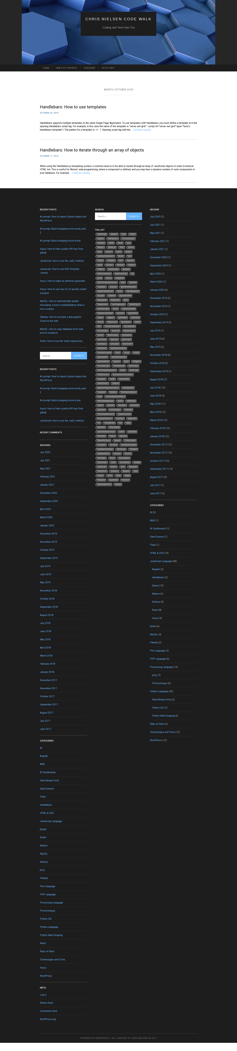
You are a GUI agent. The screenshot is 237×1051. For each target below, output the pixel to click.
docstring (134, 378)
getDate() (123, 326)
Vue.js (43, 975)
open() (113, 475)
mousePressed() (119, 365)
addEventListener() (106, 264)
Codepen (101, 453)
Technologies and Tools (52, 967)
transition (102, 356)
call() (113, 470)
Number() (102, 352)
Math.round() (121, 282)
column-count (124, 422)
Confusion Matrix (128, 400)
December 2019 (48, 541)
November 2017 (48, 696)
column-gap (115, 418)
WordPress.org (48, 1027)
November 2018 (48, 598)
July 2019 (45, 574)
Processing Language (51, 910)
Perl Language (47, 894)
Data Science (47, 796)
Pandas (44, 886)
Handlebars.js (132, 299)
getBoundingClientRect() (108, 396)
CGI (128, 251)
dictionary (133, 374)
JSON (119, 260)
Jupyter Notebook (105, 299)
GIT (120, 269)
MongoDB (102, 308)
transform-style (104, 361)
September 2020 (49, 509)
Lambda (120, 427)
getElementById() (128, 295)
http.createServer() (106, 422)
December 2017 (48, 688)
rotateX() (101, 400)
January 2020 (47, 533)
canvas (109, 273)
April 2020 (45, 517)
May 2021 (45, 476)
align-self (132, 427)
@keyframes (129, 339)
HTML (132, 242)
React (43, 951)
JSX (99, 334)
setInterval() (128, 396)
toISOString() (103, 317)
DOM (112, 387)
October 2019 (47, 558)
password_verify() (105, 457)
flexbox (112, 304)
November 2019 (48, 549)
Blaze (137, 330)
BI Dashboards (48, 780)
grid (126, 308)
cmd (117, 361)
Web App (131, 409)
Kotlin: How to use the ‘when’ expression (61, 349)
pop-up (113, 295)
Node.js (44, 869)
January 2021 (47, 493)
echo (116, 317)
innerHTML (124, 387)
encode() (101, 444)
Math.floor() (103, 391)
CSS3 (121, 440)
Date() (128, 260)
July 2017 (45, 728)
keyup (118, 492)
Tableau (133, 457)
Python (114, 242)
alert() (100, 413)
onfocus (114, 479)
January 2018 (47, 680)
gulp (99, 286)
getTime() (126, 348)
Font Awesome (118, 312)
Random (122, 413)
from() (100, 343)
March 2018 (46, 663)
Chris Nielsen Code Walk (119, 18)
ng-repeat (127, 343)
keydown (133, 475)
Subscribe (89, 68)
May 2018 (45, 647)
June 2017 (45, 737)
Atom (121, 264)
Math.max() (112, 343)
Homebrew (109, 431)
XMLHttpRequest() (105, 409)
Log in (43, 1002)
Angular (44, 764)
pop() (127, 484)
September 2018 (49, 615)
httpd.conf (112, 330)
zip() (99, 405)
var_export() (129, 334)
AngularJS (115, 308)
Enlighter (120, 286)
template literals (105, 427)
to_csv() (113, 453)
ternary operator (112, 334)
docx (112, 466)
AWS (42, 772)
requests (101, 295)
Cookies (111, 269)
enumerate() (119, 374)
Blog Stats (108, 68)
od (120, 431)
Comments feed (48, 1019)
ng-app (101, 304)
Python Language (49, 935)
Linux (108, 286)
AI (41, 756)
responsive (102, 312)
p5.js (42, 878)
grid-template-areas (106, 440)
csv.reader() (124, 466)
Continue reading (142, 129)
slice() (136, 361)
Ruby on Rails (47, 959)
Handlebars (46, 813)
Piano (112, 444)
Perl (123, 290)
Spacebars (126, 330)
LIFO (110, 484)
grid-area (121, 457)
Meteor (44, 853)
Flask (43, 804)
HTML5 (101, 277)
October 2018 (47, 606)
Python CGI (46, 927)
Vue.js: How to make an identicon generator (62, 289)
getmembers (103, 369)
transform (127, 352)
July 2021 (45, 468)
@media (101, 435)
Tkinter (111, 413)
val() (118, 484)
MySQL (44, 861)
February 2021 (47, 484)
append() (113, 488)
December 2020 (48, 501)
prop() (100, 484)
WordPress (46, 983)
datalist (126, 479)
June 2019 (45, 582)
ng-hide (123, 444)
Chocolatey (114, 435)
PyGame (101, 488)
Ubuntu (133, 290)
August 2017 (46, 720)
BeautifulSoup (104, 448)
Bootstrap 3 (134, 312)
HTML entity (130, 448)
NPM (111, 251)
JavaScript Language (51, 829)
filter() (100, 330)
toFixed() (114, 352)
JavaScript (102, 242)
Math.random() (104, 282)
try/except (102, 470)
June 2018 (45, 639)
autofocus (102, 479)
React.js (112, 255)
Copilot (131, 273)
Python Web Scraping (51, 943)
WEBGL (113, 400)
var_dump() (102, 339)
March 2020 (46, 525)
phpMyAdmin (103, 462)
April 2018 (45, 655)
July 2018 (45, 631)
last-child (134, 413)
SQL (99, 260)
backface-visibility (118, 356)
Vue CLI (125, 488)
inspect (117, 369)
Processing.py (47, 918)
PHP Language (48, 902)
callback (128, 418)
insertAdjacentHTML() (115, 405)
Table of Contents (66, 68)
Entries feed (46, 1011)
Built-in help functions (107, 290)
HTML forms (103, 383)
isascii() (117, 462)
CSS (123, 242)
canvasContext (129, 317)
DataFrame (113, 277)
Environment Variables (122, 383)
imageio (136, 369)
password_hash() (129, 453)
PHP (122, 255)
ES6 (135, 479)
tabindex (101, 466)
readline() (102, 475)
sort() (126, 361)
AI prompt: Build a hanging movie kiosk (60, 248)
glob (126, 369)
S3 (99, 431)
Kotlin (43, 845)
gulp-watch (102, 365)
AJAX (100, 273)
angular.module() (105, 321)
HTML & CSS (47, 821)
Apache (130, 269)
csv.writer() (124, 470)
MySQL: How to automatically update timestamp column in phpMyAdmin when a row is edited (62, 313)
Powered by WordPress (94, 1046)
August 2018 (46, 623)
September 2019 (49, 566)
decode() (132, 440)
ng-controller (125, 304)
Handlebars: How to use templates (92, 106)
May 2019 (45, 590)
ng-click (120, 321)
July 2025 (45, 460)
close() (137, 470)
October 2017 (47, 704)
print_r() (115, 339)
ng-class (114, 348)
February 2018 (47, 672)
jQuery (43, 837)
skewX (117, 448)
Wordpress (113, 247)
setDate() (135, 326)
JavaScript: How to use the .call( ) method (62, 269)
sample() (101, 387)
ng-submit (132, 321)
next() (100, 326)
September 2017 (49, 712)
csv (129, 264)
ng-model (102, 348)
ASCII (120, 409)
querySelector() (104, 492)
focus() (128, 462)
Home (46, 68)
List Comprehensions (107, 378)
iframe (109, 260)
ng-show (101, 418)
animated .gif (103, 374)
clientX (115, 391)
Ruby (120, 299)
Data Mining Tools (49, 788)
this (122, 475)
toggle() (111, 326)
